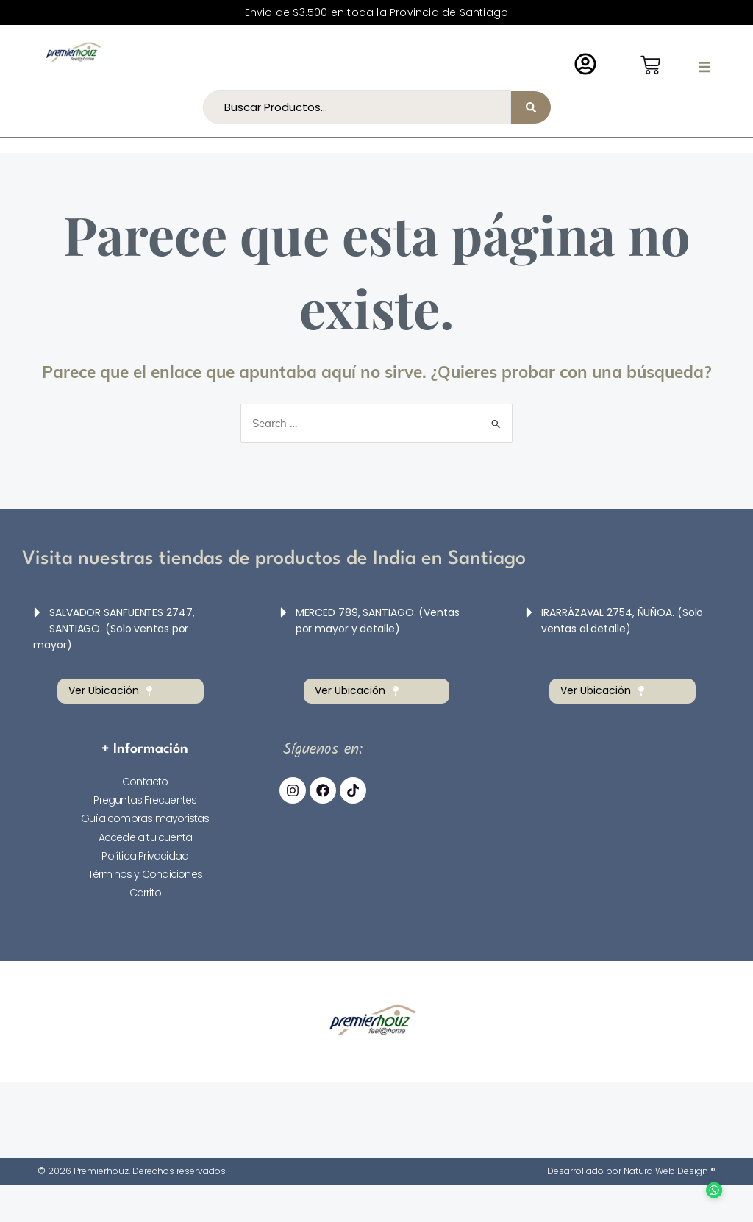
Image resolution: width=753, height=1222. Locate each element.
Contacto (145, 781)
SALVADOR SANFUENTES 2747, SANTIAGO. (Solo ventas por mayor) (114, 628)
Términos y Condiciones (145, 874)
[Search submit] (531, 107)
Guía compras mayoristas (145, 818)
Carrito (145, 892)
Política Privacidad (144, 855)
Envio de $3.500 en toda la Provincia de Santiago (377, 12)
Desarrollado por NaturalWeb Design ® (631, 1171)
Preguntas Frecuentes (144, 800)
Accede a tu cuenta (146, 837)
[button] (704, 67)
